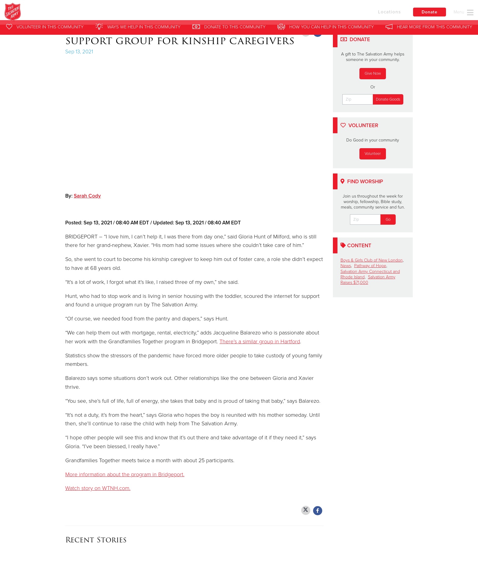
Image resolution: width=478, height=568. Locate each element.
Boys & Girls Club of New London (372, 260)
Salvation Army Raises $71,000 (368, 279)
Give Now (373, 73)
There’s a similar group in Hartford (259, 341)
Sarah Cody (87, 196)
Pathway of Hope (370, 265)
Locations (381, 13)
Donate (427, 13)
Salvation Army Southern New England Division (129, 14)
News (346, 265)
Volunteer (373, 153)
